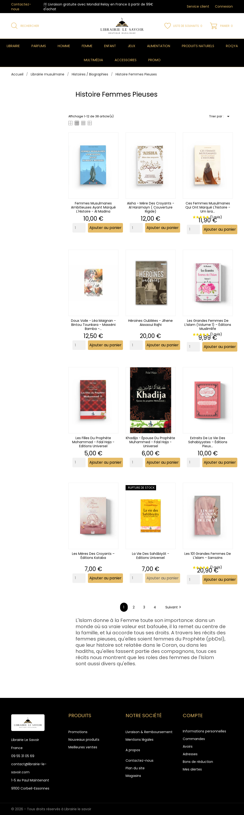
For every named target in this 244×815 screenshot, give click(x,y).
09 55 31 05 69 (22, 756)
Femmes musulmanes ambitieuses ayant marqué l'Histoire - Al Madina (93, 207)
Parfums (38, 46)
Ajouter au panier (105, 227)
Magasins (133, 775)
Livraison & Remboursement (149, 732)
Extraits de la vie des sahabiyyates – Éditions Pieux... (207, 442)
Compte (193, 715)
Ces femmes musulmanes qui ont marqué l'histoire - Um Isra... (207, 207)
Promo (154, 60)
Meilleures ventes (82, 747)
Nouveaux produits (83, 739)
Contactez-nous (139, 760)
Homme (64, 46)
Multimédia (93, 60)
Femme (87, 46)
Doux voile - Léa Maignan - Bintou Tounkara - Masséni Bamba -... (93, 324)
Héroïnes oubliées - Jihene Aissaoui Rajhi (150, 322)
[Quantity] (79, 228)
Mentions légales (139, 739)
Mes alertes (192, 769)
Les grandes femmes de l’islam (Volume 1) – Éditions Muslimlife (207, 324)
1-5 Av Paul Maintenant (30, 780)
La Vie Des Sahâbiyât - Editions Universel (150, 555)
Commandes (194, 738)
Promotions (77, 732)
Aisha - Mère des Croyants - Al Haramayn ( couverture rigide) (150, 207)
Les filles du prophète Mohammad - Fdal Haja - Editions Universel (93, 442)
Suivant (173, 607)
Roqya (232, 46)
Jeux (131, 46)
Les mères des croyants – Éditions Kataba (93, 555)
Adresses (190, 754)
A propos (133, 750)
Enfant (110, 46)
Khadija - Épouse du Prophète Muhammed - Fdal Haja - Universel (150, 442)
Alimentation (158, 46)
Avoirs (188, 746)
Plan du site (135, 768)
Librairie (13, 46)
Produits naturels (198, 46)
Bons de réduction (198, 761)
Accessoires (126, 60)
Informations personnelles (204, 731)
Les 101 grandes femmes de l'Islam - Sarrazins (207, 555)
